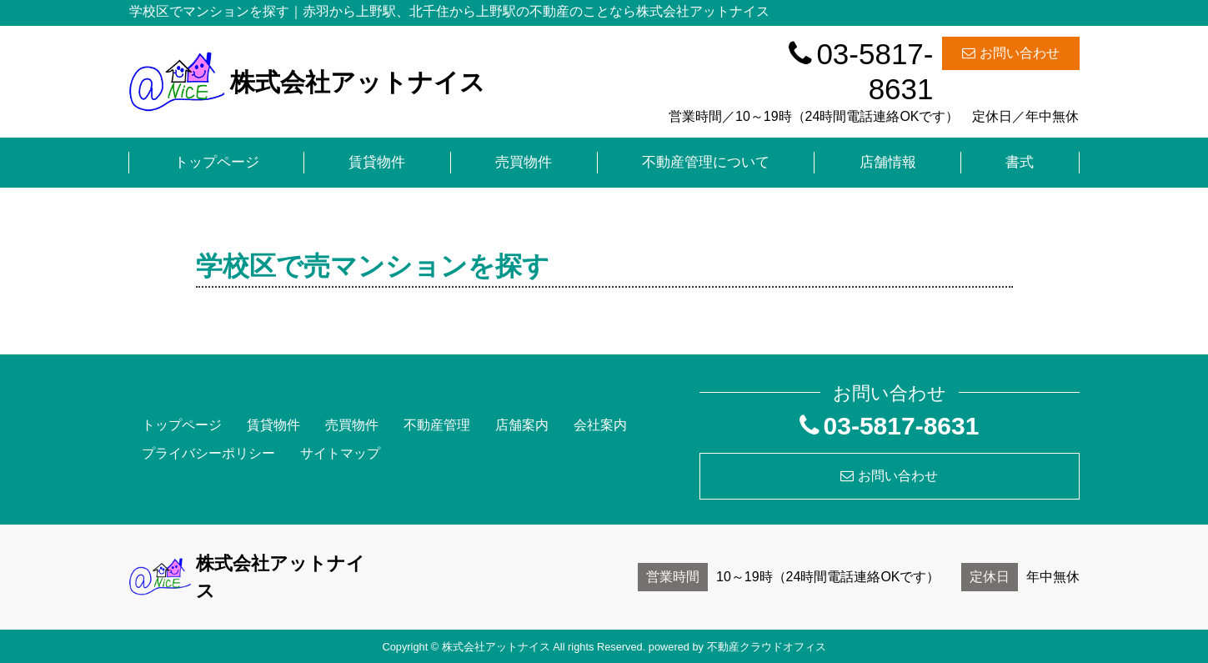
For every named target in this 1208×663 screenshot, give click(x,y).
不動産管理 (437, 425)
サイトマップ (340, 453)
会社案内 (600, 425)
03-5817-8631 (861, 71)
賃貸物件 (376, 162)
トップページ (216, 162)
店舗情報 (888, 162)
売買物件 (523, 162)
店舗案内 (522, 425)
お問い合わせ (1011, 53)
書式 (1019, 162)
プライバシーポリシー (208, 453)
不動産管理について (705, 162)
